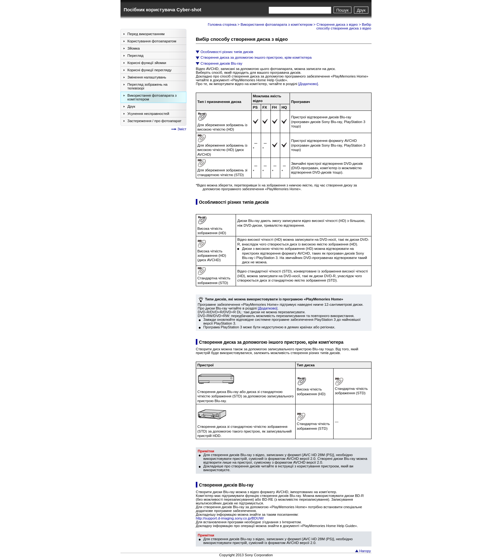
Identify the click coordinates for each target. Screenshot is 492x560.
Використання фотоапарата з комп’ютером (277, 24)
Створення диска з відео (337, 24)
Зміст (182, 129)
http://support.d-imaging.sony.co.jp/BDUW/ (230, 518)
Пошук (342, 10)
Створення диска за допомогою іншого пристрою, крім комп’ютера (256, 57)
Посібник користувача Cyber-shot (162, 9)
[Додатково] (308, 84)
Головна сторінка (222, 24)
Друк (361, 10)
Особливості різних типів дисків (227, 52)
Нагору (365, 551)
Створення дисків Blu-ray (221, 63)
